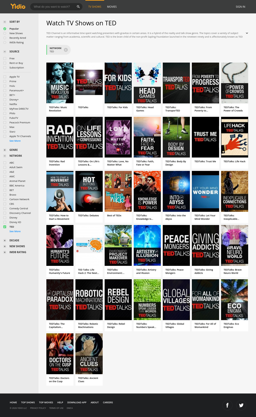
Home (13, 402)
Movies (112, 6)
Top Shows (28, 402)
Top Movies (46, 402)
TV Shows (94, 6)
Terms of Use (56, 408)
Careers (108, 402)
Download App (77, 402)
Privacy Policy (38, 408)
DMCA (70, 408)
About (95, 402)
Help (60, 402)
